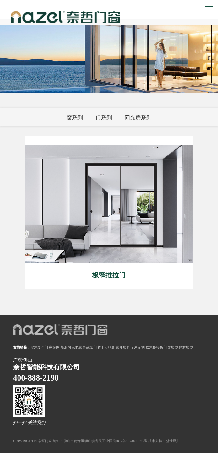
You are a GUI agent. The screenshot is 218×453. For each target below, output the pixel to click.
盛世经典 (173, 441)
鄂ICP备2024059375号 (130, 441)
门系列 (104, 118)
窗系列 (75, 118)
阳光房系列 (138, 118)
